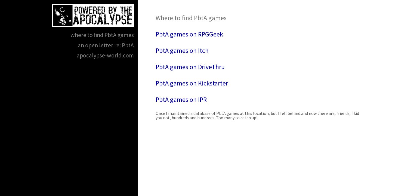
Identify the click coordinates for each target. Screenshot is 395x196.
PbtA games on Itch (182, 50)
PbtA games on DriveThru (190, 67)
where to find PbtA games (102, 35)
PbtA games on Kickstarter (192, 83)
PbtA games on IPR (181, 99)
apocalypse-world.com (105, 55)
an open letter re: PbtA (106, 45)
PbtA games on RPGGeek (189, 34)
